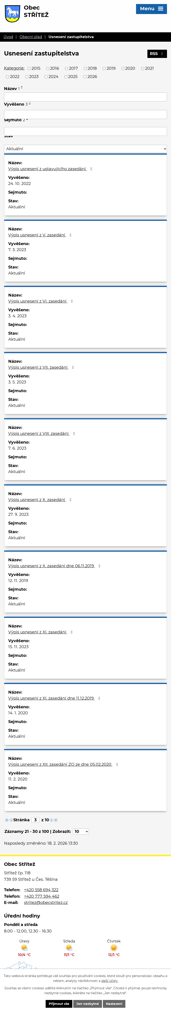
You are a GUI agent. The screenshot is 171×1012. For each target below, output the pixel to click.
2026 (92, 76)
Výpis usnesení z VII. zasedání (42, 367)
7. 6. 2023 (17, 448)
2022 (14, 76)
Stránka (21, 819)
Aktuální (16, 207)
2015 (36, 68)
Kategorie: (14, 68)
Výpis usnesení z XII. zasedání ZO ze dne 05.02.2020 (64, 764)
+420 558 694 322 (41, 889)
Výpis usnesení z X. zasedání (40, 499)
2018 (92, 68)
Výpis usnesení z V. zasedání (40, 235)
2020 (130, 68)
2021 (149, 68)
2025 (72, 76)
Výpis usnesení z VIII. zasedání (42, 433)
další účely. (109, 981)
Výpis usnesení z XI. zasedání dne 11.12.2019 (55, 698)
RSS (157, 53)
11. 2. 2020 (17, 779)
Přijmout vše (59, 1004)
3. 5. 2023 (17, 382)
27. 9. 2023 (18, 514)
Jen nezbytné (87, 1004)
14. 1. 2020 (18, 713)
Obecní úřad (31, 37)
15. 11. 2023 (18, 646)
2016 (54, 68)
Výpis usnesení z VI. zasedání (41, 301)
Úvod (8, 37)
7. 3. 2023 (17, 249)
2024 (53, 76)
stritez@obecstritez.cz (46, 902)
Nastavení (114, 1004)
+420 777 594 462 (41, 896)
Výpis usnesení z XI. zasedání (41, 632)
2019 (111, 68)
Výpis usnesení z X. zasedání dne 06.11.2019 (55, 565)
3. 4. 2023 (17, 315)
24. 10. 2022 (19, 183)
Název (12, 88)
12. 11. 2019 (18, 580)
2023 (34, 76)
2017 (73, 68)
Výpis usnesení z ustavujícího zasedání (51, 168)
